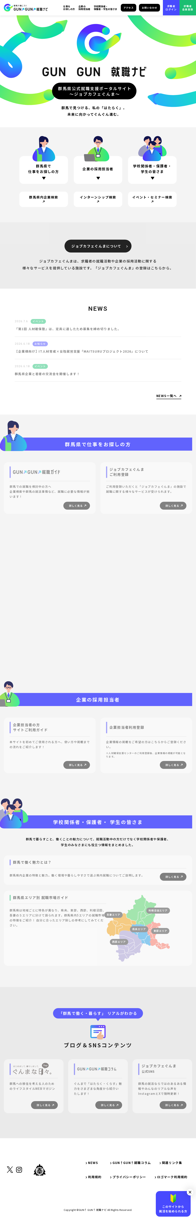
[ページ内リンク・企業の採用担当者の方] (98, 170)
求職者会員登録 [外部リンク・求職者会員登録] (187, 7)
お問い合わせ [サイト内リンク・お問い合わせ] (149, 7)
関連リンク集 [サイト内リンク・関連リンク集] (172, 1162)
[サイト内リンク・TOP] (26, 8)
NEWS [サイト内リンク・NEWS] (92, 1162)
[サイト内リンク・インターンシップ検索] (98, 199)
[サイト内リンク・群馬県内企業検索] (43, 199)
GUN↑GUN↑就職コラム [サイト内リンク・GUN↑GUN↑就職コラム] (130, 1162)
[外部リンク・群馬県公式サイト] (39, 1187)
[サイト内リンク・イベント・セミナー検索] (152, 199)
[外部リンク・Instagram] (19, 1188)
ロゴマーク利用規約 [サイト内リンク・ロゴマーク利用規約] (171, 1177)
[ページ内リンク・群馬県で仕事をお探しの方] (43, 170)
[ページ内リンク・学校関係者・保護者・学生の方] (152, 172)
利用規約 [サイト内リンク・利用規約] (93, 1177)
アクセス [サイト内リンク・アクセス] (128, 7)
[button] (190, 1192)
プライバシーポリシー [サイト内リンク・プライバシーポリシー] (128, 1177)
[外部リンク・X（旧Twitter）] (10, 1188)
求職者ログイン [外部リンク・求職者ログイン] (171, 7)
